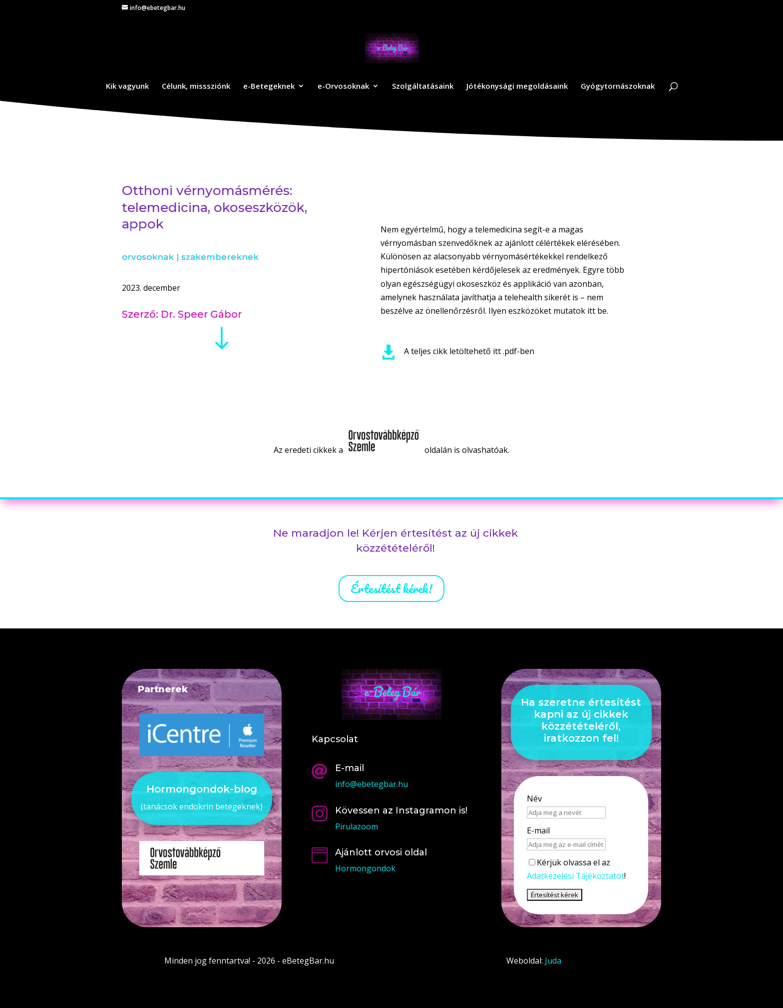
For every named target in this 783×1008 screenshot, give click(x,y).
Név (534, 798)
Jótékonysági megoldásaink (517, 86)
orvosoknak (148, 257)
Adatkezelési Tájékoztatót (575, 875)
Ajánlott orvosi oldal (381, 852)
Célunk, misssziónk (196, 86)
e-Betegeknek (269, 86)
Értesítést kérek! (391, 588)
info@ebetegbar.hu (371, 784)
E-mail (538, 830)
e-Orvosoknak (343, 86)
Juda (553, 960)
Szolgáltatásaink (422, 86)
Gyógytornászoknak (618, 86)
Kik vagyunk (127, 86)
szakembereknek (220, 257)
